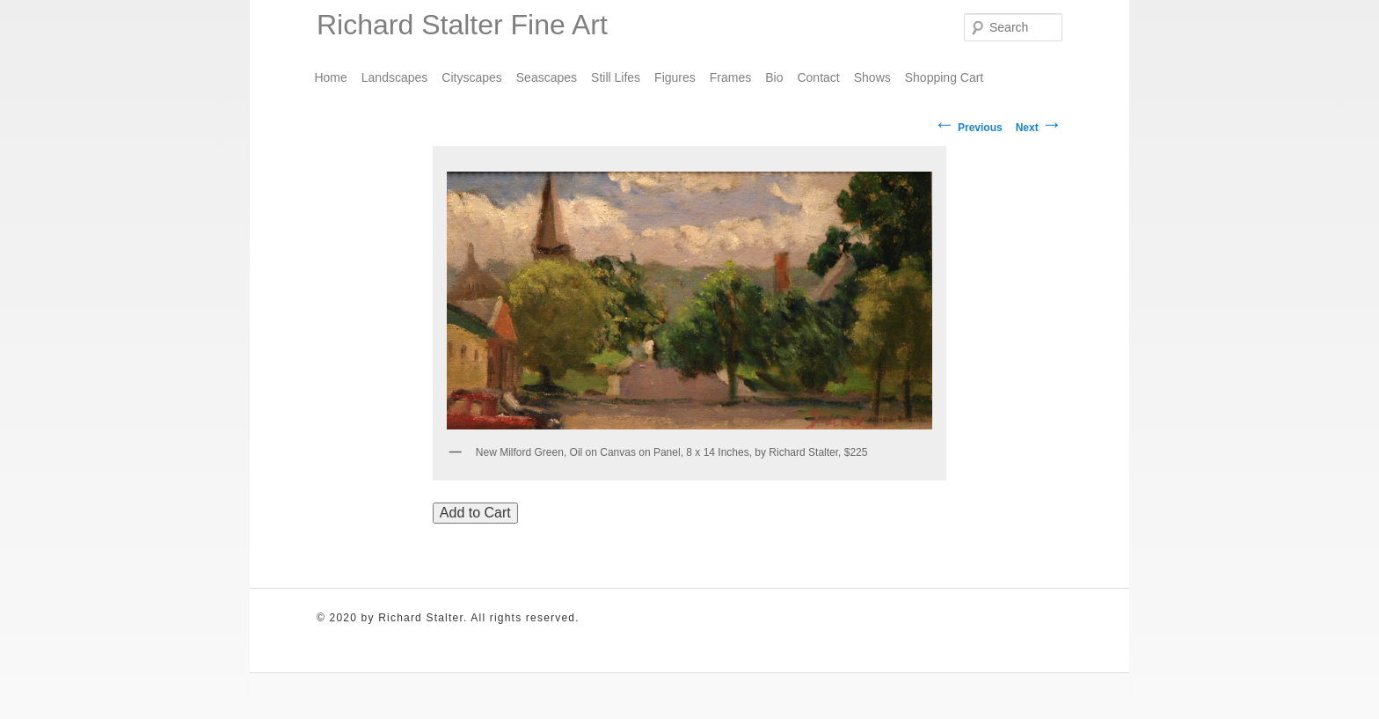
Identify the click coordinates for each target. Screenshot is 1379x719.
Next (1039, 127)
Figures (675, 77)
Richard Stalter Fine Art (462, 24)
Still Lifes (615, 77)
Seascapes (546, 77)
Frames (730, 77)
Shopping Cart (944, 77)
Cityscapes (471, 77)
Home (330, 77)
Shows (872, 77)
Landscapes (394, 77)
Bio (774, 77)
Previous (968, 127)
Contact (818, 77)
